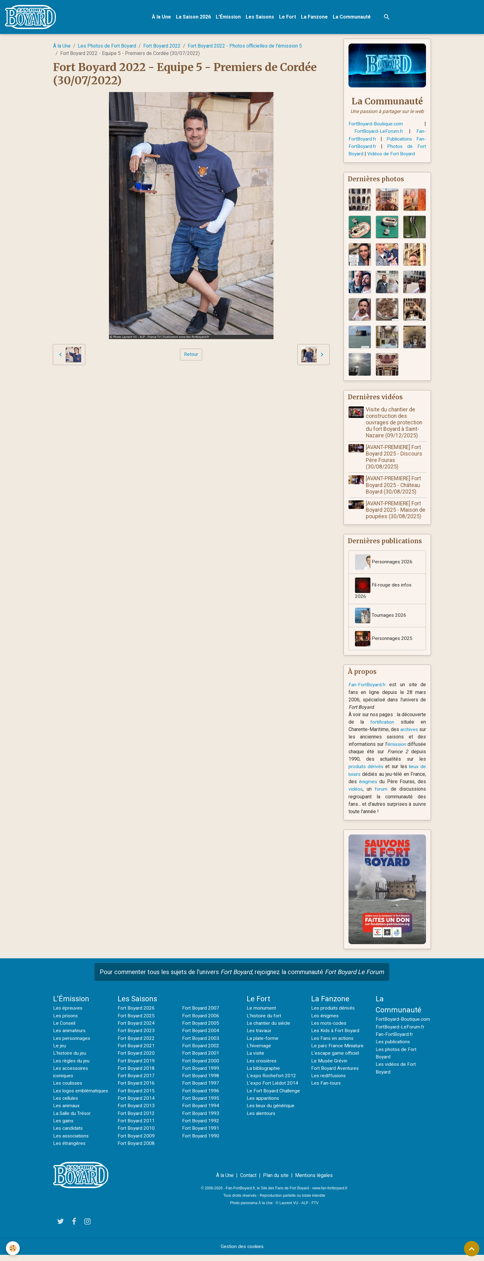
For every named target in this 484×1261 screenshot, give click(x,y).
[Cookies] (13, 1248)
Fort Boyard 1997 (200, 1082)
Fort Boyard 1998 (200, 1075)
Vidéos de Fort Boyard (392, 154)
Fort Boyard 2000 (200, 1060)
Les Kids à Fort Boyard (336, 1030)
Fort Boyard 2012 (136, 1112)
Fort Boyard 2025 (136, 1016)
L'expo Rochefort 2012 (271, 1075)
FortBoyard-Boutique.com (375, 124)
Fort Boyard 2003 (200, 1038)
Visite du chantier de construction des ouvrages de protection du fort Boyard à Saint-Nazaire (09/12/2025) (394, 423)
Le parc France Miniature (337, 1045)
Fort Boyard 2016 (136, 1082)
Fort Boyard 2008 (136, 1142)
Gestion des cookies (242, 1252)
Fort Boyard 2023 (136, 1030)
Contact (248, 1181)
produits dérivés (366, 767)
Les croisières (262, 1060)
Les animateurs (69, 1030)
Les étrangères (69, 1149)
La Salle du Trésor (72, 1119)
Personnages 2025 (384, 639)
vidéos (355, 789)
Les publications (393, 1042)
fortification (382, 722)
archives (417, 730)
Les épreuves (68, 1008)
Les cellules (66, 1105)
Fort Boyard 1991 (200, 1127)
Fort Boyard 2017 (136, 1075)
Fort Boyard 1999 (200, 1067)
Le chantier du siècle (269, 1023)
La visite (256, 1053)
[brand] (32, 17)
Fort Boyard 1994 (200, 1105)
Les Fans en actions (333, 1038)
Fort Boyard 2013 (136, 1105)
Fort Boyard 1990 (200, 1134)
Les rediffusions (329, 1075)
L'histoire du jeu (70, 1053)
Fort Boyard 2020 (136, 1053)
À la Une (162, 17)
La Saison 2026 (194, 17)
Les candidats (68, 1134)
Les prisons (66, 1016)
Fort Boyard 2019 (136, 1060)
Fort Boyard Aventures (335, 1067)
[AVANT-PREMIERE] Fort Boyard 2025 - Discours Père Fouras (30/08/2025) (394, 457)
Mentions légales (314, 1181)
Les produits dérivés (333, 1008)
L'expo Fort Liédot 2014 (272, 1082)
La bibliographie (264, 1067)
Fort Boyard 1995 (200, 1097)
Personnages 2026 (384, 562)
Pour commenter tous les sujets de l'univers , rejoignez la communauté (242, 972)
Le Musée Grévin (329, 1060)
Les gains (63, 1127)
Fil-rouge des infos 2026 (384, 589)
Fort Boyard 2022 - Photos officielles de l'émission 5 (245, 46)
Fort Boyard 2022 (162, 46)
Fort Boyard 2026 (136, 1008)
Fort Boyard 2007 (200, 1008)
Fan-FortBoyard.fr (367, 685)
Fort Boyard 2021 (136, 1045)
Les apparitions (263, 1097)
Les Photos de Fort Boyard (107, 46)
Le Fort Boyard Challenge (274, 1090)
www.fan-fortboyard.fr (330, 1194)
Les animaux (66, 1112)
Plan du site (276, 1181)
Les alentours (261, 1112)
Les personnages (72, 1038)
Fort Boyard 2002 (200, 1045)
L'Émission (228, 17)
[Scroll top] (471, 1248)
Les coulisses (68, 1082)
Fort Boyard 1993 (200, 1112)
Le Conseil (64, 1023)
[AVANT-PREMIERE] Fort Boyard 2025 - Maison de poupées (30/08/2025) (396, 510)
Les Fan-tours (326, 1082)
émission (416, 745)
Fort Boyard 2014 (136, 1097)
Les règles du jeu (71, 1060)
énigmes (368, 782)
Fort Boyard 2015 (136, 1090)
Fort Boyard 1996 (200, 1090)
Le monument (261, 1008)
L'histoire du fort (264, 1016)
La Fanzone (315, 17)
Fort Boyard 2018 (136, 1067)
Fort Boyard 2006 (200, 1016)
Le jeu (59, 1045)
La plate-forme (263, 1038)
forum (381, 789)
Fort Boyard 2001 (200, 1053)
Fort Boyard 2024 (136, 1023)
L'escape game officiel (335, 1053)
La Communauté (352, 17)
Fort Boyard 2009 (136, 1134)
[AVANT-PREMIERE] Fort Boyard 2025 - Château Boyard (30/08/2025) (394, 485)
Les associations (71, 1142)
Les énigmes (325, 1016)
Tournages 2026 (381, 616)
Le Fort (288, 17)
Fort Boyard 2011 (136, 1119)
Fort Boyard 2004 (200, 1030)
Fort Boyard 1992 (200, 1119)
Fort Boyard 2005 (200, 1023)
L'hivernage (259, 1045)
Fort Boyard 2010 (136, 1127)
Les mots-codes (329, 1023)
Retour (191, 355)
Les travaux (259, 1030)
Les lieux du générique (271, 1105)
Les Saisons (260, 17)
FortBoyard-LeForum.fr (378, 132)
